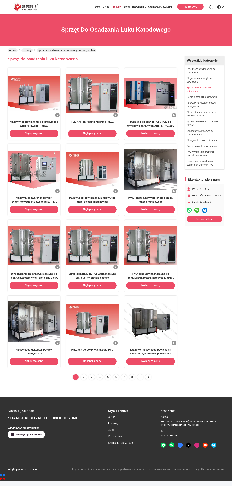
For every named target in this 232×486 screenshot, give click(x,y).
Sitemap (34, 474)
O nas (106, 6)
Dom (97, 6)
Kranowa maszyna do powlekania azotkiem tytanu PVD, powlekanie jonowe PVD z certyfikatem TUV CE (150, 358)
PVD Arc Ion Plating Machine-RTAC (92, 123)
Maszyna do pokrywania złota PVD (92, 354)
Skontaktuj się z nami (160, 6)
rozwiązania (139, 6)
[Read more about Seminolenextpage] (140, 382)
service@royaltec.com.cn (206, 195)
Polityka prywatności (18, 474)
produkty (116, 6)
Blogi (127, 6)
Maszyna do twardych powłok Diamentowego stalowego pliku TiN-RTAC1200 (34, 204)
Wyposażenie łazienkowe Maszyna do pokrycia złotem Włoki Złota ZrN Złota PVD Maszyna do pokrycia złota (34, 281)
